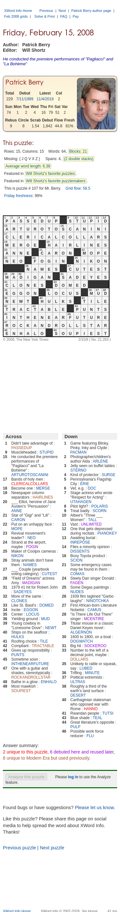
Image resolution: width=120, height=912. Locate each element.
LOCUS (32, 614)
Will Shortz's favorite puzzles (50, 173)
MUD (45, 619)
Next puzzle (52, 847)
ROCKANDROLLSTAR (30, 677)
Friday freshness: (19, 196)
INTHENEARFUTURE (30, 664)
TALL (92, 520)
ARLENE (100, 461)
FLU (90, 736)
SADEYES (22, 592)
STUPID (46, 452)
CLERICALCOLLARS (29, 484)
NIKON (17, 556)
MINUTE (92, 673)
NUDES (77, 592)
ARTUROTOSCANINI (29, 475)
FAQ (63, 16)
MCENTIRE (94, 619)
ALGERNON (81, 632)
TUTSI (108, 713)
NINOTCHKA (97, 601)
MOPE (16, 529)
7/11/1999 (24, 99)
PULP (75, 727)
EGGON (31, 610)
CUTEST (49, 574)
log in (73, 777)
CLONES (19, 601)
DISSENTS (80, 551)
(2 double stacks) (78, 159)
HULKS (17, 637)
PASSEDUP (21, 448)
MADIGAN (31, 583)
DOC (92, 488)
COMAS (77, 574)
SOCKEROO (95, 646)
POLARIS (99, 506)
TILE (44, 641)
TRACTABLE (43, 646)
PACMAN (78, 452)
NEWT (50, 628)
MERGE (43, 488)
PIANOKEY (107, 533)
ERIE (84, 484)
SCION (76, 560)
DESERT (78, 695)
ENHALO (48, 682)
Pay (76, 16)
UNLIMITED (91, 524)
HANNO (91, 709)
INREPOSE (80, 542)
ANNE (16, 511)
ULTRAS (77, 682)
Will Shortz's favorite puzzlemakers (55, 181)
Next (62, 11)
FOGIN (32, 547)
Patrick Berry (24, 82)
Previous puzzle (19, 847)
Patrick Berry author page (91, 11)
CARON (18, 520)
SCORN (99, 511)
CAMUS (94, 610)
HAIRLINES (43, 497)
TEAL (97, 718)
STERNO (78, 470)
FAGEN (77, 583)
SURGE (109, 475)
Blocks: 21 (78, 151)
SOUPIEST (21, 691)
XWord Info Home (18, 11)
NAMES (30, 565)
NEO (31, 538)
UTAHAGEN (81, 502)
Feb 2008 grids (16, 16)
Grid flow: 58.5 (78, 188)
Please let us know (94, 807)
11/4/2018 (44, 99)
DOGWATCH (81, 641)
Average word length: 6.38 (27, 166)
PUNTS (17, 655)
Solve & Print (44, 16)
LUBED (86, 668)
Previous (46, 11)
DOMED (46, 605)
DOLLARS (79, 659)
